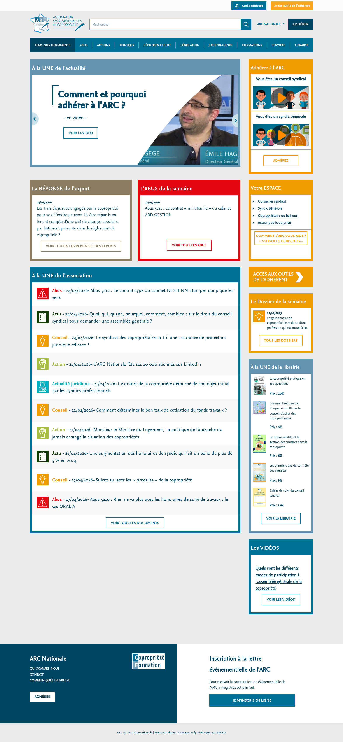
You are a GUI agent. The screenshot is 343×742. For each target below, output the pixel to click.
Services (278, 45)
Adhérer (300, 24)
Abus (84, 45)
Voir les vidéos (281, 599)
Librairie (301, 45)
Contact (37, 674)
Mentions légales (165, 732)
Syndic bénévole (270, 208)
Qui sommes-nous (45, 668)
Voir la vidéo (81, 133)
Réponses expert (157, 45)
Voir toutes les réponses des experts (81, 246)
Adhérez (280, 160)
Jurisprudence (221, 45)
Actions (103, 45)
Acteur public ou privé (274, 222)
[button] (44, 119)
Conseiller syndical (272, 201)
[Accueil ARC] (57, 23)
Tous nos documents (52, 45)
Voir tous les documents (135, 523)
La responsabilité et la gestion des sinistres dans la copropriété (289, 442)
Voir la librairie (281, 518)
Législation (189, 45)
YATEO (221, 732)
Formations (252, 45)
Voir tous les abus (189, 245)
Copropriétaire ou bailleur (278, 215)
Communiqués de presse (50, 680)
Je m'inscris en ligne (252, 700)
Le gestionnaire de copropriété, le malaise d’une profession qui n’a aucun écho (287, 323)
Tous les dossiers (281, 340)
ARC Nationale (268, 24)
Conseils (127, 45)
